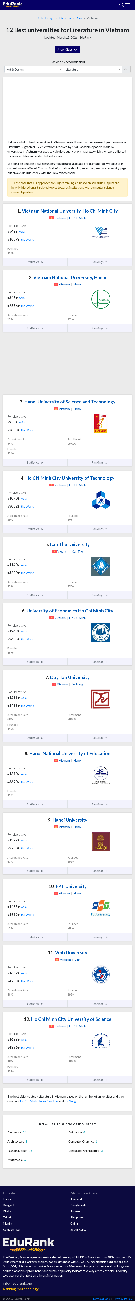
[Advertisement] (67, 110)
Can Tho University (67, 544)
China (74, 1223)
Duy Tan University (68, 677)
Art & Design (46, 18)
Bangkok (9, 1205)
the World (27, 239)
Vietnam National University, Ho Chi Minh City (67, 211)
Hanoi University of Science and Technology (68, 401)
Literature (65, 18)
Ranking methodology (21, 1289)
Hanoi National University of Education (67, 753)
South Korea (78, 1229)
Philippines (77, 1217)
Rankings (100, 262)
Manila (7, 1223)
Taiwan (75, 1211)
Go (126, 69)
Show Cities (67, 49)
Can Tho (52, 1101)
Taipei (7, 1217)
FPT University (67, 886)
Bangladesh (78, 1205)
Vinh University (67, 952)
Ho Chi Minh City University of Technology (67, 478)
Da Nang (70, 1101)
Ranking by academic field (67, 61)
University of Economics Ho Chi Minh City (67, 610)
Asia (79, 18)
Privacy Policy (122, 1298)
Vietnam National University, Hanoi (67, 277)
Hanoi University (67, 820)
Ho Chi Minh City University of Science (67, 1019)
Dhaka (7, 1211)
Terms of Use (101, 1298)
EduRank (85, 37)
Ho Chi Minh (28, 1101)
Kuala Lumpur (12, 1229)
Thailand (76, 1199)
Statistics (35, 262)
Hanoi (42, 1101)
